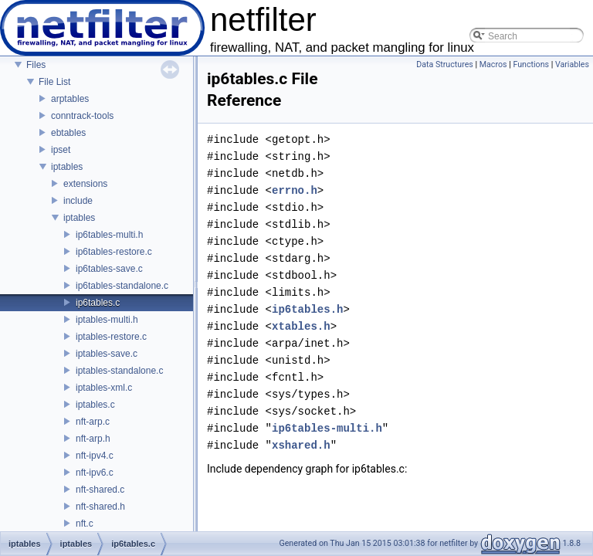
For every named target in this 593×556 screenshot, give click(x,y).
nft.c (84, 523)
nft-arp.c (93, 421)
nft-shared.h (100, 506)
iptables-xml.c (104, 387)
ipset (60, 149)
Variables (572, 64)
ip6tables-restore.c (114, 251)
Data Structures (444, 64)
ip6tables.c (98, 302)
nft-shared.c (100, 489)
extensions (85, 183)
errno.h (294, 190)
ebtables (68, 132)
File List (54, 81)
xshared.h (301, 445)
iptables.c (95, 404)
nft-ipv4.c (95, 455)
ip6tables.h (307, 309)
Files (36, 64)
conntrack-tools (82, 115)
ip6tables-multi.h (109, 234)
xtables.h (301, 326)
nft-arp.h (93, 438)
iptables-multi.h (107, 319)
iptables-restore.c (111, 336)
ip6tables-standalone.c (122, 285)
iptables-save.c (106, 353)
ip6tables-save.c (109, 268)
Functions (531, 64)
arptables (70, 98)
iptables (67, 166)
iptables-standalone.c (119, 370)
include (78, 200)
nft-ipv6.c (95, 472)
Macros (493, 64)
